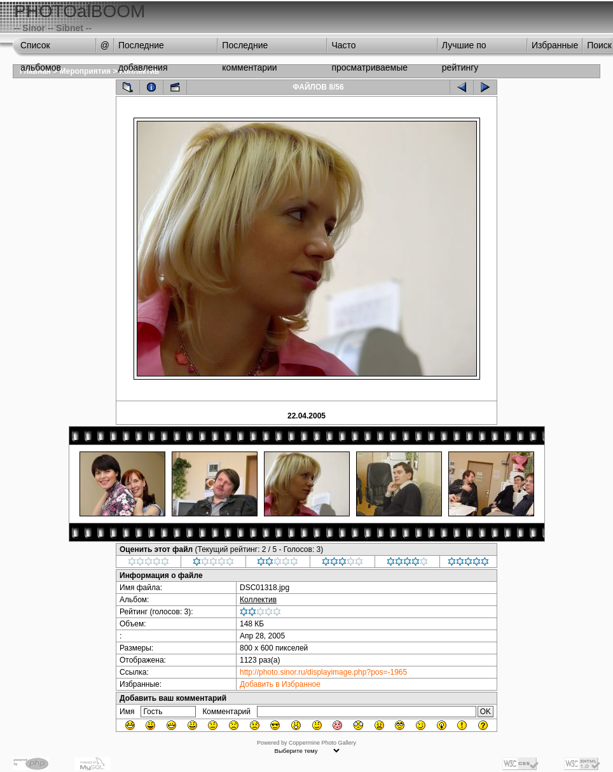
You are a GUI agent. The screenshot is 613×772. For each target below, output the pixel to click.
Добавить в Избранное (280, 684)
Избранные (555, 45)
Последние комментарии (249, 48)
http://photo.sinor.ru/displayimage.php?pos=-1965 (323, 672)
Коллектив (258, 599)
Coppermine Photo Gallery (322, 743)
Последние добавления (143, 48)
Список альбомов (40, 48)
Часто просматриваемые (369, 48)
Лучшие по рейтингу (464, 48)
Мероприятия (85, 71)
